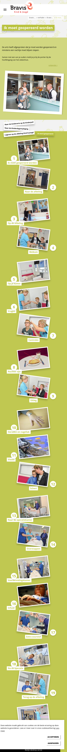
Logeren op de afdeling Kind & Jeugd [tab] (19, 133)
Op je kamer (14, 283)
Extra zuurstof (33, 636)
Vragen (11, 311)
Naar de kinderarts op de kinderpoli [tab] (19, 123)
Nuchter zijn (14, 371)
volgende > (53, 65)
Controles (33, 340)
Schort (33, 488)
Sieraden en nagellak (19, 432)
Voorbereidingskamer (19, 580)
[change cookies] (53, 743)
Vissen (11, 459)
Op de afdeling (15, 223)
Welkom (33, 252)
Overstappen (33, 548)
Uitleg (33, 400)
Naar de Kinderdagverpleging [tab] (16, 128)
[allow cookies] (53, 737)
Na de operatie (15, 668)
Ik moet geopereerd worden (22, 162)
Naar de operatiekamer (20, 520)
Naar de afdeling (33, 191)
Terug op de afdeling (33, 697)
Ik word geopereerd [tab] (45, 133)
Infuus (11, 607)
